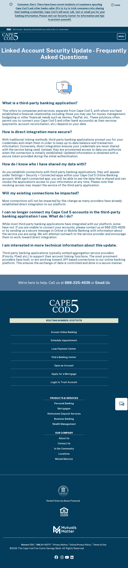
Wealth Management (64, 424)
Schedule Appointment (64, 340)
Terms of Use (99, 545)
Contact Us (64, 443)
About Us (64, 438)
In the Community (64, 449)
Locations (64, 454)
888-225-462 (114, 227)
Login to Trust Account (64, 382)
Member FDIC (27, 545)
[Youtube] (67, 557)
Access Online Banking (64, 332)
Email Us (102, 283)
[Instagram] (61, 557)
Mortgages (64, 408)
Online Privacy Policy (80, 545)
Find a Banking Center (64, 357)
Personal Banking (64, 403)
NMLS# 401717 (43, 545)
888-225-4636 (77, 283)
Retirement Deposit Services (64, 414)
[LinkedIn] (71, 557)
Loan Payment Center (64, 348)
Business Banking (64, 419)
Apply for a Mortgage (63, 374)
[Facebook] (57, 557)
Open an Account (64, 365)
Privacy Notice (60, 545)
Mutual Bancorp (64, 459)
